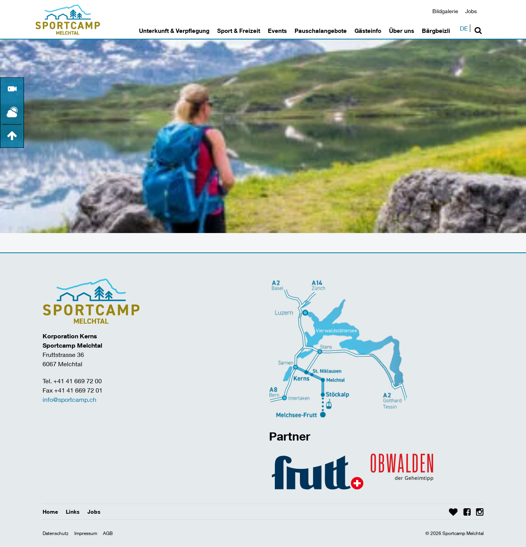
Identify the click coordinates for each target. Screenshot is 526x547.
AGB (108, 533)
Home (50, 511)
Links (73, 511)
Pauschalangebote (321, 30)
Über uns (401, 30)
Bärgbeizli (436, 30)
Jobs (471, 11)
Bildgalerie (445, 11)
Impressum (85, 533)
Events (277, 30)
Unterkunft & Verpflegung (174, 30)
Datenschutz (56, 533)
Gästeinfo (368, 30)
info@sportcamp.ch (69, 399)
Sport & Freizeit (238, 30)
